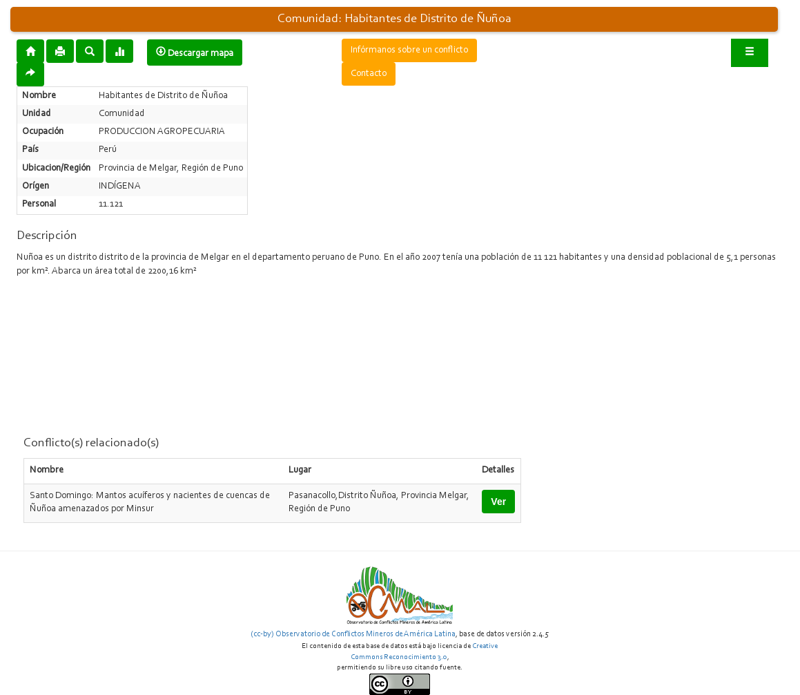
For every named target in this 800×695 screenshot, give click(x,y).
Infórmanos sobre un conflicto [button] (409, 50)
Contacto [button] (369, 74)
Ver (498, 501)
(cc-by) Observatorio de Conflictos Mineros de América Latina (353, 634)
